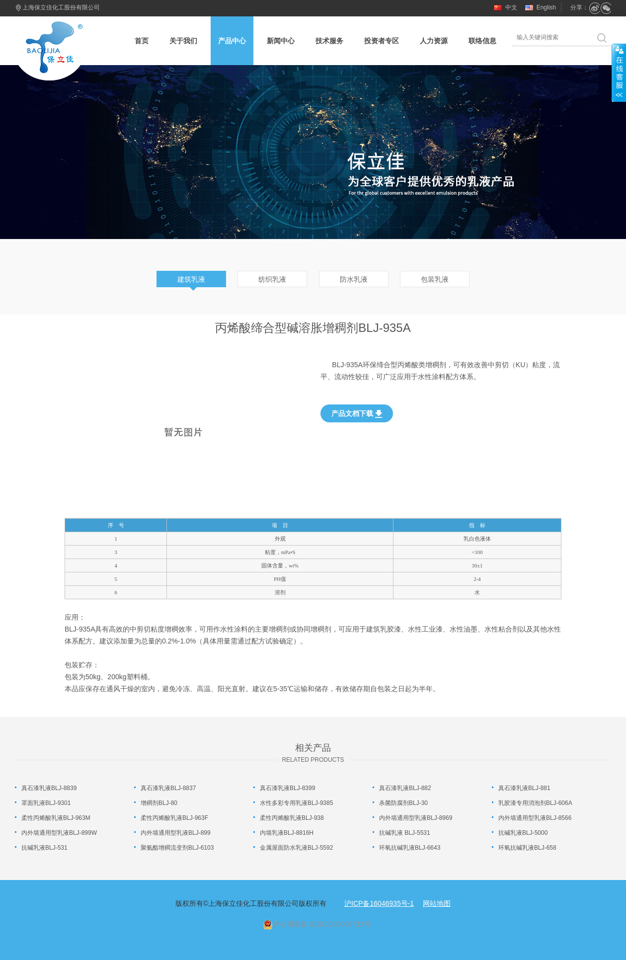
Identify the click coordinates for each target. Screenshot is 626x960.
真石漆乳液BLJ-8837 (168, 788)
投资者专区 (381, 41)
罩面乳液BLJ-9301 (46, 803)
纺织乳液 (272, 279)
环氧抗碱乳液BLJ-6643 (409, 847)
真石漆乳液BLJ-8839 (49, 788)
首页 (142, 41)
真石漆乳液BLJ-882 (405, 788)
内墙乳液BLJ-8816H (286, 832)
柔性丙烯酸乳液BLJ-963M (55, 817)
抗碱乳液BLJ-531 (44, 847)
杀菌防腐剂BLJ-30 (403, 803)
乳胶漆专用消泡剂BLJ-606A (535, 803)
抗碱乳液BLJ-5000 (523, 832)
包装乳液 (435, 279)
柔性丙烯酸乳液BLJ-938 (292, 817)
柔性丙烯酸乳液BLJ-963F (174, 817)
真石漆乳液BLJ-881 (524, 788)
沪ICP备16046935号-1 (379, 903)
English (546, 7)
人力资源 (434, 41)
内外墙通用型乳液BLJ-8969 (415, 817)
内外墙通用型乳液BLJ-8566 (534, 817)
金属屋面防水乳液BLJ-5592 (296, 847)
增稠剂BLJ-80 (159, 803)
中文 (511, 7)
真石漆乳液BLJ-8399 (287, 788)
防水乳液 (354, 279)
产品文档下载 (356, 413)
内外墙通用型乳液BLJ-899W (59, 832)
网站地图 (437, 903)
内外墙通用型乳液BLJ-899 (176, 832)
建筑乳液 (191, 279)
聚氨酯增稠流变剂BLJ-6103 (177, 847)
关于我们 (183, 41)
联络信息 (482, 41)
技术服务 (329, 41)
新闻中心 (281, 41)
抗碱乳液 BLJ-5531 (404, 832)
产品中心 (232, 41)
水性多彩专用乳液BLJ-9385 (296, 803)
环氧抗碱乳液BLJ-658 (527, 847)
